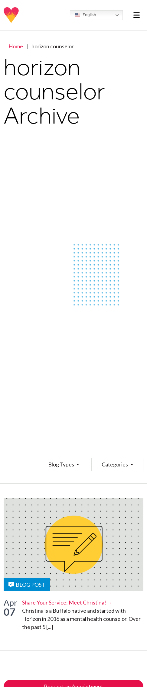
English (85, 15)
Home (15, 46)
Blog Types (61, 464)
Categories (115, 464)
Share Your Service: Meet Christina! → (67, 602)
